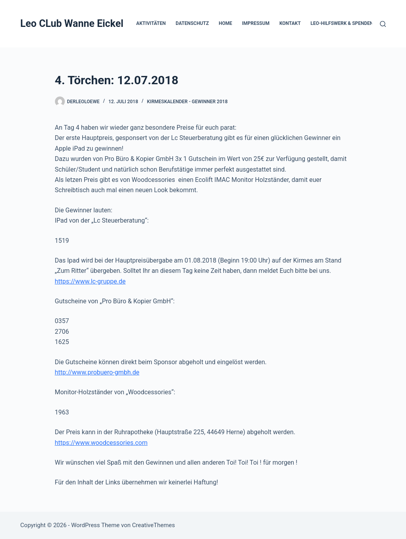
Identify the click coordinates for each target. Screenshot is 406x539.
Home (225, 23)
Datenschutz (192, 23)
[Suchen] (383, 24)
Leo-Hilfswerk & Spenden (342, 23)
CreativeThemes (153, 525)
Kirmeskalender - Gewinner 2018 (187, 101)
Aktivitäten (151, 23)
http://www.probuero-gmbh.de (97, 372)
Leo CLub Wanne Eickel (71, 23)
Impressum (255, 23)
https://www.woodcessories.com (101, 442)
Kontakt (290, 23)
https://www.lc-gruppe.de (90, 281)
